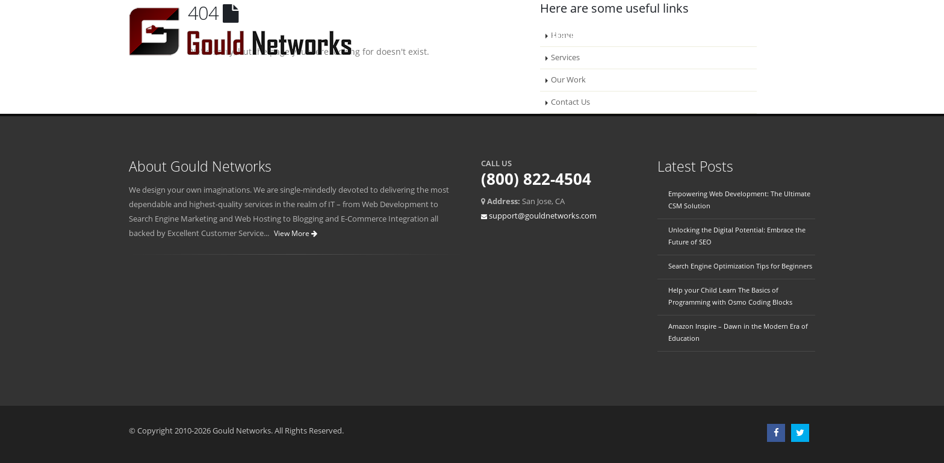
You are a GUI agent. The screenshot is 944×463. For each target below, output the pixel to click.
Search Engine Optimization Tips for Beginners (740, 265)
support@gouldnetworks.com (543, 216)
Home (470, 36)
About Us (516, 36)
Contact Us (683, 36)
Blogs (736, 36)
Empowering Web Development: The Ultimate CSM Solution (739, 199)
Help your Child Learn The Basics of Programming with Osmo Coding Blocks (730, 295)
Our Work (623, 36)
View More (295, 233)
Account (783, 36)
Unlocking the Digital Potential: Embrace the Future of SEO (737, 235)
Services (569, 36)
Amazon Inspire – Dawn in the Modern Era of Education (738, 332)
